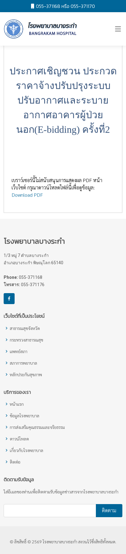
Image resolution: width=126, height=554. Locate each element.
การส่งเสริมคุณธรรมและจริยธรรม (37, 427)
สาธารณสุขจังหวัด (25, 328)
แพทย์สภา (18, 351)
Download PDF (27, 198)
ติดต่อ (15, 462)
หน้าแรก (17, 404)
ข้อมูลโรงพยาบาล (24, 415)
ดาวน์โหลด (19, 439)
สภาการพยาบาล (23, 363)
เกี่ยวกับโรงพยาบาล (26, 450)
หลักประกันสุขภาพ (26, 374)
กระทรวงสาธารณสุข (26, 340)
